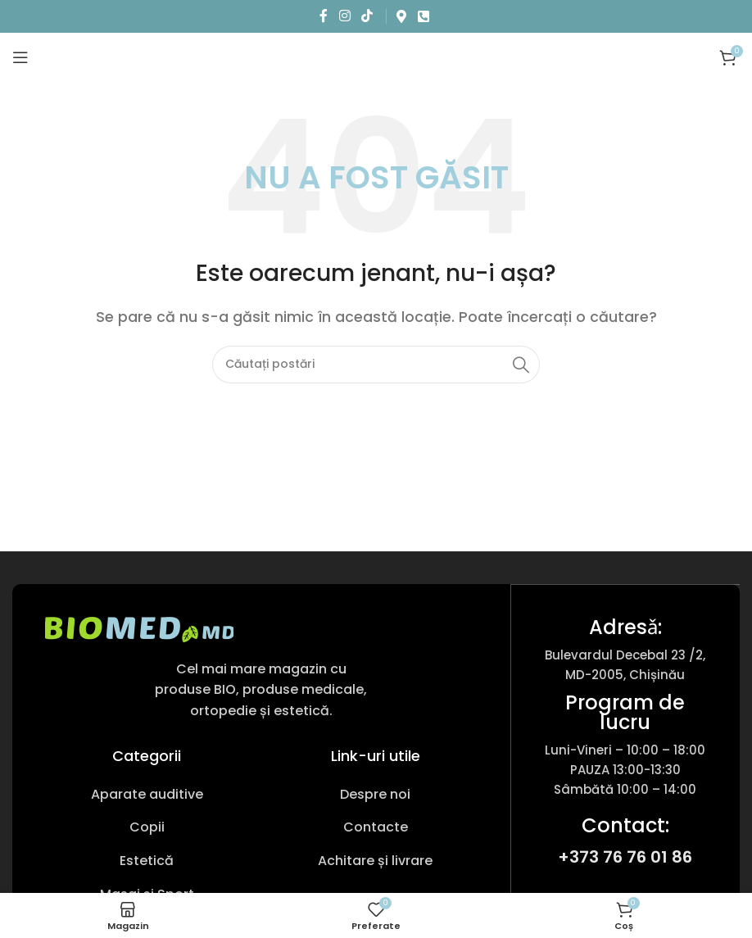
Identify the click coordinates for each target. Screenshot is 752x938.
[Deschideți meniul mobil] (20, 57)
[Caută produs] (376, 364)
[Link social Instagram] (344, 16)
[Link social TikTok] (367, 16)
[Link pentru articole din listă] (147, 794)
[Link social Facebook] (324, 16)
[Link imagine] (139, 628)
